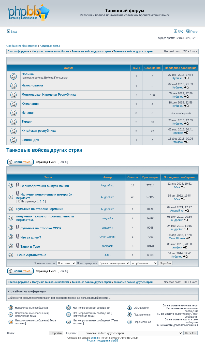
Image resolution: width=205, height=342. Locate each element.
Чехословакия (32, 85)
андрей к (107, 218)
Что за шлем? (31, 237)
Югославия (30, 104)
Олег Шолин (107, 236)
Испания (28, 112)
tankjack (178, 132)
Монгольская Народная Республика (49, 94)
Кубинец (177, 78)
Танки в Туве (30, 246)
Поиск (192, 31)
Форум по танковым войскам (50, 51)
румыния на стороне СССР (41, 228)
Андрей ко (107, 185)
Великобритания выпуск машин (45, 186)
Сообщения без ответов (21, 45)
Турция (27, 121)
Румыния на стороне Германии (39, 209)
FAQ (178, 31)
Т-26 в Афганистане (31, 255)
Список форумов (18, 51)
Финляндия (30, 140)
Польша (28, 74)
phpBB (94, 337)
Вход (12, 31)
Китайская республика (39, 130)
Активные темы (50, 45)
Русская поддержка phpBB (102, 340)
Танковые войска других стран (91, 51)
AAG (177, 186)
